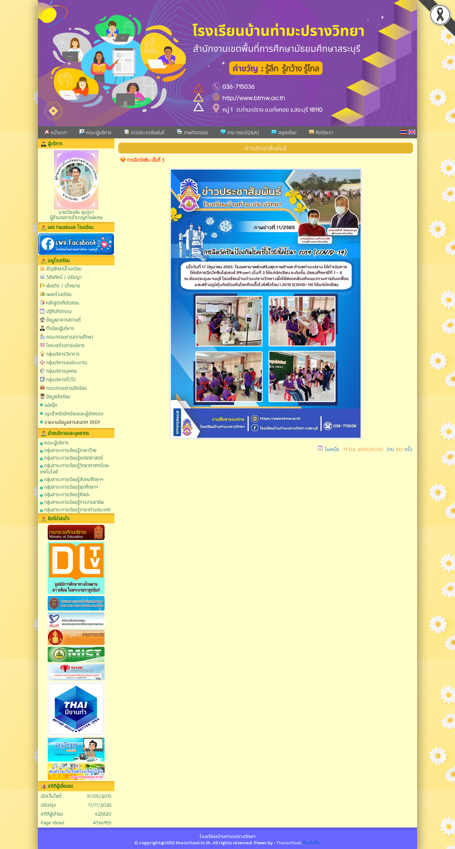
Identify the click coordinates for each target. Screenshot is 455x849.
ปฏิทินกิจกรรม (59, 311)
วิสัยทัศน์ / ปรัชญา (64, 277)
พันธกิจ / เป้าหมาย (63, 286)
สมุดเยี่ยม (283, 132)
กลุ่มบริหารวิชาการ (63, 354)
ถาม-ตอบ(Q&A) (240, 132)
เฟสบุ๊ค (51, 405)
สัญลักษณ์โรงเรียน (64, 269)
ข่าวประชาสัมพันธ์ (144, 132)
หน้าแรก (55, 132)
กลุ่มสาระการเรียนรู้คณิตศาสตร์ (71, 457)
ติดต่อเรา (321, 132)
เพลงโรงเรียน (58, 294)
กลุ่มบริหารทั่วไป (61, 379)
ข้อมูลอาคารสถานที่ (63, 320)
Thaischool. (289, 842)
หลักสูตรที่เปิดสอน (62, 303)
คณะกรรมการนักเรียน (66, 388)
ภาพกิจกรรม (192, 132)
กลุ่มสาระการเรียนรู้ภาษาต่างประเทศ (75, 509)
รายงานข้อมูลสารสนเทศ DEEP (72, 422)
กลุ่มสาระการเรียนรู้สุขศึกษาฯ (69, 486)
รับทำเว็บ (312, 842)
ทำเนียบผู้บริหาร (60, 328)
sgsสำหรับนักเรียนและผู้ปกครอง (74, 414)
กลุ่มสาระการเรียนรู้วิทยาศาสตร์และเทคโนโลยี (75, 468)
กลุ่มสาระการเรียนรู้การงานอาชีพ (72, 501)
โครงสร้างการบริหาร (65, 345)
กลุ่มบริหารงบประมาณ (66, 362)
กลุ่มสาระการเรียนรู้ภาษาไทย (68, 450)
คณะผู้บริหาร (95, 132)
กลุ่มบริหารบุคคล (61, 371)
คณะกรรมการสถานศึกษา (69, 337)
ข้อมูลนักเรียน (58, 396)
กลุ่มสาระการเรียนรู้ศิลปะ (65, 494)
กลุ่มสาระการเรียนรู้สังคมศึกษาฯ (71, 479)
